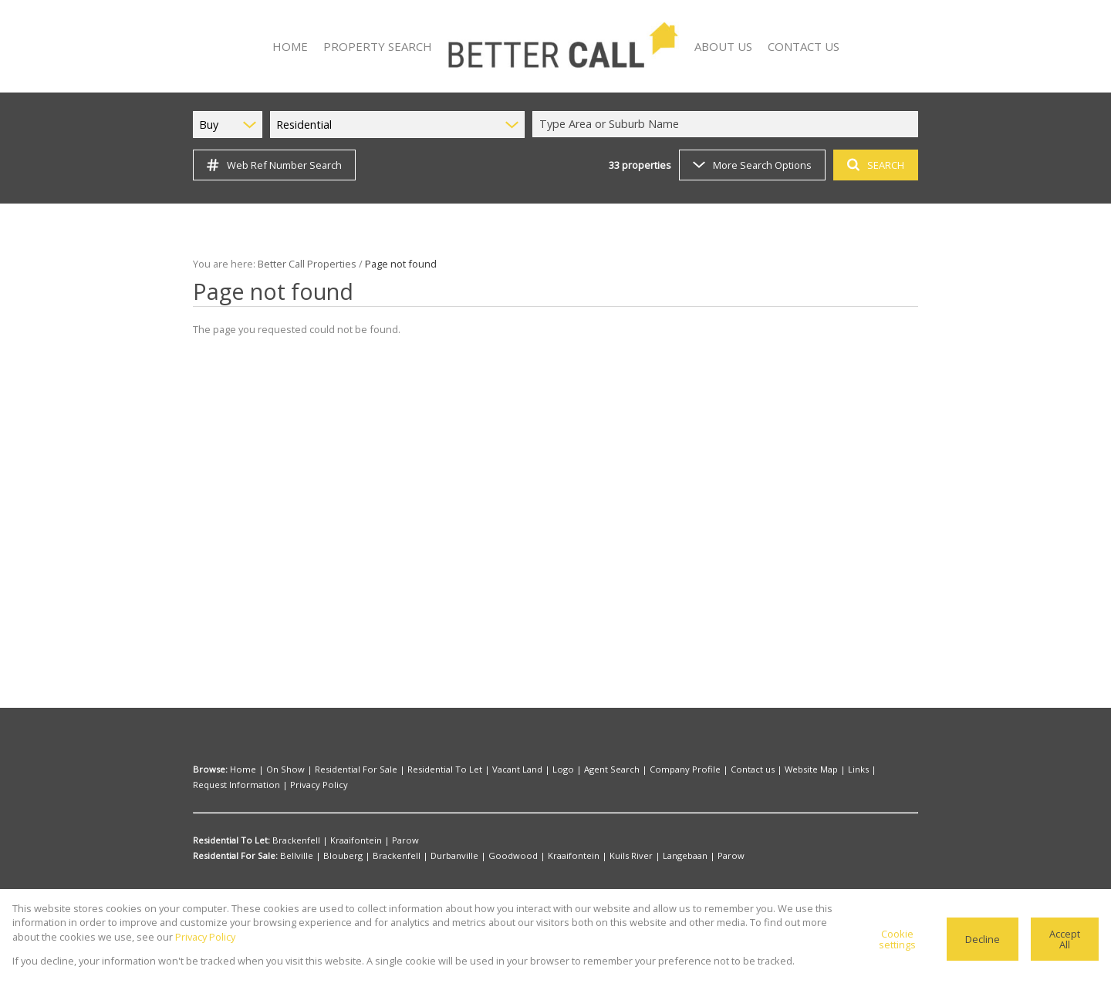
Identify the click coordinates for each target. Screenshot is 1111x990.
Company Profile (635, 769)
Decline (984, 939)
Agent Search (569, 769)
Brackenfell (293, 840)
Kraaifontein (345, 840)
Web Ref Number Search (272, 165)
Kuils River (580, 855)
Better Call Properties (302, 263)
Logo (526, 769)
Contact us (693, 769)
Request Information (844, 769)
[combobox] (727, 124)
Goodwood (479, 855)
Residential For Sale (341, 769)
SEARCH (873, 164)
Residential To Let (421, 769)
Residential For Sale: (236, 855)
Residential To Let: (231, 840)
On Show (277, 769)
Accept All (1065, 939)
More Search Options (751, 164)
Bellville (295, 855)
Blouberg (334, 855)
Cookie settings (901, 939)
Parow (387, 840)
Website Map (746, 769)
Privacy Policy (220, 785)
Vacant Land (486, 769)
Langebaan (630, 855)
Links (788, 769)
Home (240, 769)
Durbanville (429, 855)
